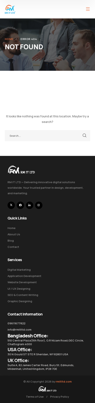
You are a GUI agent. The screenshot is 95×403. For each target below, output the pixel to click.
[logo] (10, 9)
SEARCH (84, 135)
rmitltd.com (64, 381)
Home (9, 39)
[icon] (11, 205)
